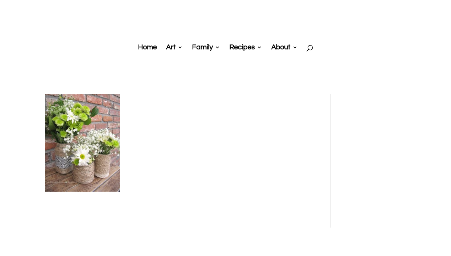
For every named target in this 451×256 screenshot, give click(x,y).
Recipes (242, 48)
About (280, 48)
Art (171, 48)
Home (147, 48)
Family (202, 48)
